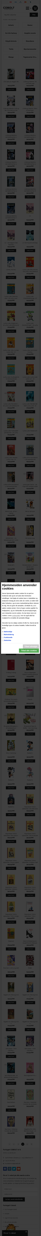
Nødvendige (8, 631)
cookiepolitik (16, 615)
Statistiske (7, 640)
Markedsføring (9, 634)
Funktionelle (8, 637)
